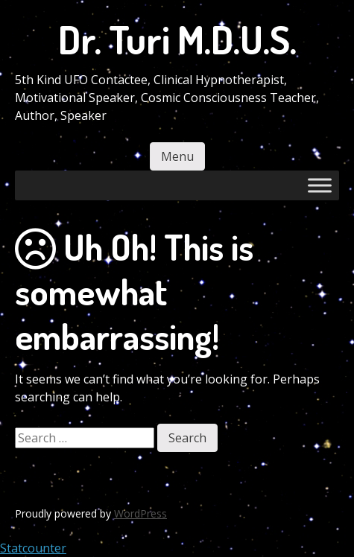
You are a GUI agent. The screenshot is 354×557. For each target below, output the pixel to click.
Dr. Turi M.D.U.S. (177, 39)
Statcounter (33, 548)
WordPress (140, 513)
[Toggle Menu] (320, 185)
